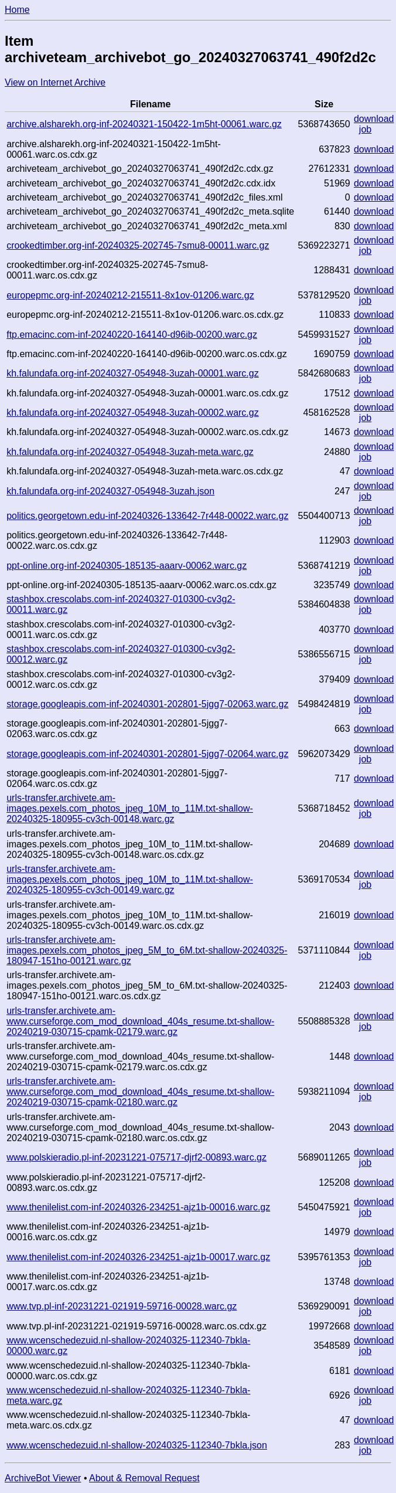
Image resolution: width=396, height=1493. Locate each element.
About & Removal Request (144, 1478)
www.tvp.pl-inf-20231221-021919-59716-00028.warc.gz (121, 1306)
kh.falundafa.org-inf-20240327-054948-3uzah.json (110, 491)
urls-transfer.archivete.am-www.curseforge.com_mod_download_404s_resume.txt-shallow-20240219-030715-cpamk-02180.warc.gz (140, 1091)
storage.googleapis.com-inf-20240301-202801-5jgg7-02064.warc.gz (147, 754)
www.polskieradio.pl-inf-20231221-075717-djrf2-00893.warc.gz (136, 1157)
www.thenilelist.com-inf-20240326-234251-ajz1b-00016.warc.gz (138, 1207)
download (374, 119)
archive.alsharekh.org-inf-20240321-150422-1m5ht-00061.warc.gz (144, 124)
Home (17, 10)
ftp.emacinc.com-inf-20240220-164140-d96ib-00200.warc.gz (131, 335)
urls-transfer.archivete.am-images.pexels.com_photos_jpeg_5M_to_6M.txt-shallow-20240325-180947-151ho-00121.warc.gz (146, 950)
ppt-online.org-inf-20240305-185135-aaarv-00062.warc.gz (126, 566)
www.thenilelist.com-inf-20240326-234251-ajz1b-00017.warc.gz (138, 1257)
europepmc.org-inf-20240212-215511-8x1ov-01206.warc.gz (130, 295)
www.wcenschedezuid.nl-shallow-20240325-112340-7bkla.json (136, 1445)
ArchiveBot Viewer (43, 1478)
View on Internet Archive (55, 82)
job (365, 129)
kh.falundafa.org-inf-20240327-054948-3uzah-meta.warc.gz (130, 452)
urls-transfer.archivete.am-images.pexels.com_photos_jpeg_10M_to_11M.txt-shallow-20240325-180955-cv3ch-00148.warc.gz (129, 808)
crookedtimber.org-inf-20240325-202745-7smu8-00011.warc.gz (137, 245)
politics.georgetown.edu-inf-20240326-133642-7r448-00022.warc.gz (147, 516)
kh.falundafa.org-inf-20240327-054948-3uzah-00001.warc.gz (132, 373)
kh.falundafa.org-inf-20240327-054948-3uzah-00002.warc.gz (132, 413)
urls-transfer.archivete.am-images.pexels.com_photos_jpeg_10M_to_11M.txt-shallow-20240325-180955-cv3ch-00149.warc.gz (129, 879)
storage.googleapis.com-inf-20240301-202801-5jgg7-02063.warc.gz (147, 704)
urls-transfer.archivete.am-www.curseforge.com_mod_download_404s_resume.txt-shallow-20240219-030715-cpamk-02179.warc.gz (140, 1021)
